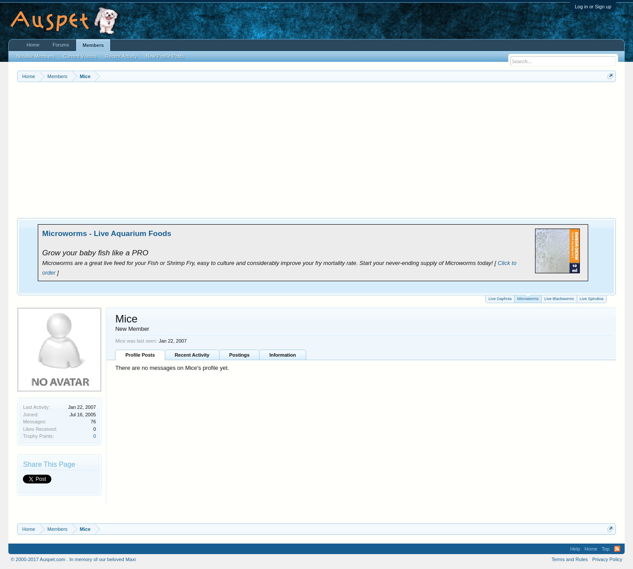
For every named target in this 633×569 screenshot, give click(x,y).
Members (93, 45)
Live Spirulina (592, 299)
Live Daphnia (500, 299)
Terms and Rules (570, 559)
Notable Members (35, 56)
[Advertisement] (316, 147)
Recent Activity (192, 355)
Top (606, 548)
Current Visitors (80, 56)
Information (282, 355)
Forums (61, 44)
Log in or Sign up (593, 6)
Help (575, 548)
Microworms (528, 298)
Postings (239, 355)
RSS (617, 549)
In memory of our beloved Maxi (102, 559)
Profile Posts (140, 355)
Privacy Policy (607, 559)
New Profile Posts (165, 56)
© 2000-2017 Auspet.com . (39, 559)
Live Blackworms (559, 299)
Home (32, 44)
